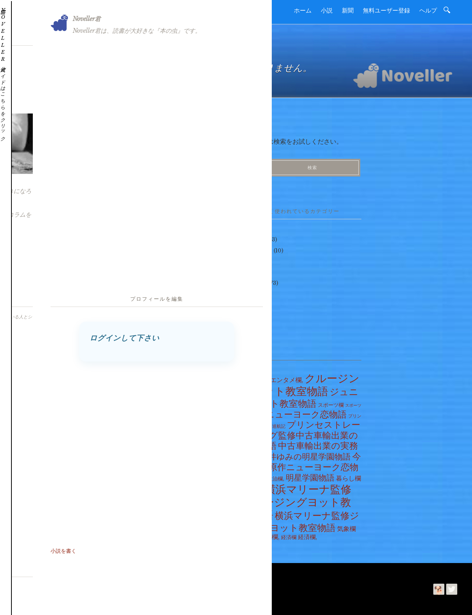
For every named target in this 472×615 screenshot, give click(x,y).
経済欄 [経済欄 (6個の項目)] (288, 534)
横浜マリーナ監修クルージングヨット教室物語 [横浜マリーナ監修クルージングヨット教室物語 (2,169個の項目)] (296, 499)
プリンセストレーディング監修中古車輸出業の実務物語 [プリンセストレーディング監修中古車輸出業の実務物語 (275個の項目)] (300, 432)
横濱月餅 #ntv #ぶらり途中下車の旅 (153, 246)
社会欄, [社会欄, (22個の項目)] (269, 534)
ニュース (256, 280)
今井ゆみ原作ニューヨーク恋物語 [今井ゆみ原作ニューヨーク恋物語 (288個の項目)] (301, 464)
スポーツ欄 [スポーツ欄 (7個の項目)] (331, 402)
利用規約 (111, 570)
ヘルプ (428, 10)
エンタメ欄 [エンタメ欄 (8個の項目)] (255, 377)
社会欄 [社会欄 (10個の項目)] (249, 534)
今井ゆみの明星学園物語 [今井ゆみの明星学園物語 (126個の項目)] (305, 454)
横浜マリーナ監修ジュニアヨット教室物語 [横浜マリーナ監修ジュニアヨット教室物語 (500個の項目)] (300, 519)
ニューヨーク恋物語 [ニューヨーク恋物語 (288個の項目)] (306, 411)
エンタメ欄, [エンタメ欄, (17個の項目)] (286, 377)
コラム (254, 301)
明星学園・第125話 (133, 268)
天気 (251, 291)
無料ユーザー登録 (386, 10)
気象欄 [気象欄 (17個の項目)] (346, 526)
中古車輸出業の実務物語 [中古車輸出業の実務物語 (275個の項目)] (299, 448)
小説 (327, 10)
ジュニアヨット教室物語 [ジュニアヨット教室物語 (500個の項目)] (299, 394)
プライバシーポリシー (152, 570)
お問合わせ (83, 570)
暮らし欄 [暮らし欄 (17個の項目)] (348, 475)
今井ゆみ (80, 603)
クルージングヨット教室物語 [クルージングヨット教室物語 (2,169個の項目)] (300, 382)
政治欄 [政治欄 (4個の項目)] (258, 476)
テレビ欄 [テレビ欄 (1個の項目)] (256, 413)
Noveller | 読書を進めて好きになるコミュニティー (141, 589)
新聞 (348, 10)
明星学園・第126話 (133, 257)
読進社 (43, 603)
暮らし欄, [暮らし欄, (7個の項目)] (252, 488)
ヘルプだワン (256, 247)
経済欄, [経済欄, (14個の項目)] (307, 534)
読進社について (46, 570)
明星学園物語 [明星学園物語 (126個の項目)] (310, 475)
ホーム (303, 10)
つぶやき (251, 237)
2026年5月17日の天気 (137, 235)
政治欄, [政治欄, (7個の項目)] (275, 476)
